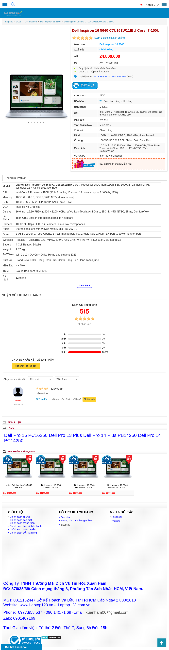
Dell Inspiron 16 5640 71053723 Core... (51, 483)
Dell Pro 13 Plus (66, 432)
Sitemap (65, 521)
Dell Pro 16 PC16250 (26, 432)
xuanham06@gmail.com (107, 609)
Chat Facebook (16, 647)
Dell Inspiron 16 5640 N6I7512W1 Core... (117, 483)
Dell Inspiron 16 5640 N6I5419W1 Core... (84, 483)
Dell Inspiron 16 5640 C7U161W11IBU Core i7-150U (89, 21)
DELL (18, 21)
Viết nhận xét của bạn (25, 363)
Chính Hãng (105, 49)
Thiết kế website (80, 646)
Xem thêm (84, 282)
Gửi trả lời (41, 396)
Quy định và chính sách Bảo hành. (97, 68)
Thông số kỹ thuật (15, 175)
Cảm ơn (89, 396)
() (141, 4)
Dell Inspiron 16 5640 (50, 21)
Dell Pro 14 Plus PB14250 (110, 432)
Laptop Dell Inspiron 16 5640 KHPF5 (18, 483)
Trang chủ (8, 21)
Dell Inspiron (31, 21)
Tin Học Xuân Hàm (88, 646)
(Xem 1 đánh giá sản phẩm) (108, 37)
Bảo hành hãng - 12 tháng (115, 101)
